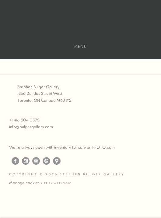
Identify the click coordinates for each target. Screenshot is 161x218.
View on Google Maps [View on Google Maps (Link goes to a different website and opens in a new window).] (57, 161)
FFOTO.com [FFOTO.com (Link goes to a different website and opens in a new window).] (103, 148)
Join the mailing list (36, 161)
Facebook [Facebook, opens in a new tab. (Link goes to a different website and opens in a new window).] (15, 161)
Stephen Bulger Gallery (80, 24)
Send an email (46, 161)
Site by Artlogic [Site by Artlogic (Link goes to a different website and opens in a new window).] (56, 183)
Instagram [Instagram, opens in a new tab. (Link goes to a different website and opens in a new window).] (26, 161)
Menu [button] (80, 46)
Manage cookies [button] (24, 183)
